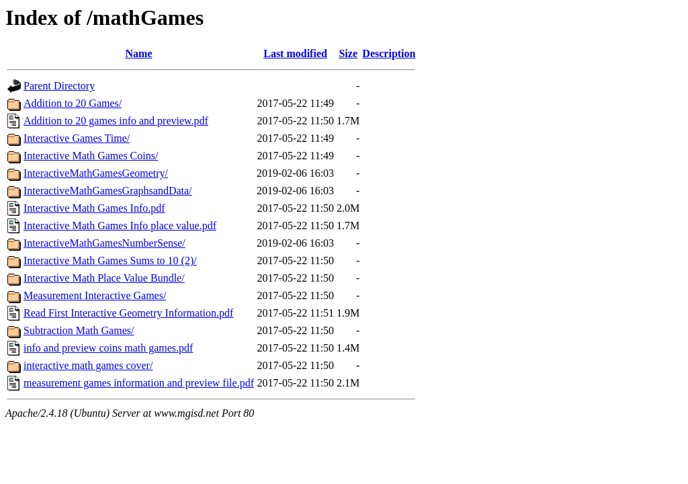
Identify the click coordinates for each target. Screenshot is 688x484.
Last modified (295, 53)
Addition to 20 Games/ (73, 103)
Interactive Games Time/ (77, 138)
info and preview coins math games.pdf (108, 348)
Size (348, 53)
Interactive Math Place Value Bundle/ (104, 278)
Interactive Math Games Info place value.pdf (120, 225)
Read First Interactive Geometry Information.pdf (128, 313)
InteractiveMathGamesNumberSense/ (104, 243)
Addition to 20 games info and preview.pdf (116, 120)
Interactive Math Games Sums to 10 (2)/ (110, 260)
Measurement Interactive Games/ (95, 295)
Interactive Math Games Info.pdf (94, 208)
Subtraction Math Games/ (79, 330)
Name (139, 53)
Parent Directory (59, 85)
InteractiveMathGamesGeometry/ (96, 173)
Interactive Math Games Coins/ (91, 155)
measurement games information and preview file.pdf (139, 383)
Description (388, 53)
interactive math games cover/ (88, 365)
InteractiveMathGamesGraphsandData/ (108, 190)
